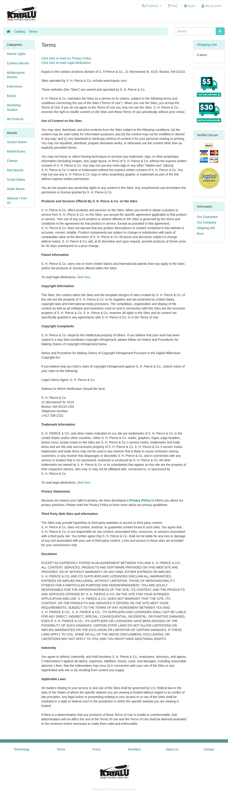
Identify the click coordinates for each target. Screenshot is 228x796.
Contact (209, 749)
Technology (21, 749)
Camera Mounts (18, 63)
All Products (15, 119)
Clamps (12, 161)
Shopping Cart (207, 44)
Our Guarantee (207, 217)
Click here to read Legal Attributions (66, 63)
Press (97, 749)
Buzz (200, 233)
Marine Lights (16, 54)
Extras (11, 96)
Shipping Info (206, 228)
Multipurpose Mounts (16, 75)
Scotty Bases (16, 179)
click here (83, 277)
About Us (172, 749)
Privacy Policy (140, 500)
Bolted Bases (16, 151)
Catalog (19, 31)
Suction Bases (17, 142)
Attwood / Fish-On (17, 200)
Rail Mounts (15, 170)
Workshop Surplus (14, 107)
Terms (33, 31)
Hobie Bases (15, 189)
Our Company (206, 222)
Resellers (134, 749)
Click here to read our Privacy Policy (66, 58)
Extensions (14, 86)
